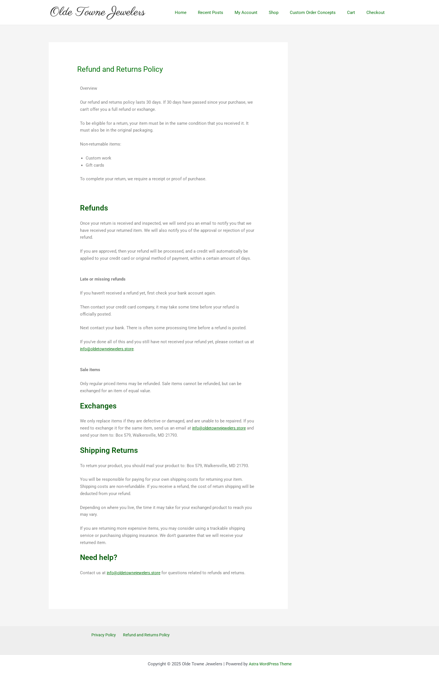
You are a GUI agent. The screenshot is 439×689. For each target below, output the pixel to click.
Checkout (377, 12)
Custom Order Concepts (320, 12)
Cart (355, 12)
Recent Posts (226, 12)
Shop (283, 12)
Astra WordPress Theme (270, 663)
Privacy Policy (104, 635)
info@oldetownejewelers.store (109, 348)
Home (199, 12)
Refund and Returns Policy (146, 635)
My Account (258, 12)
